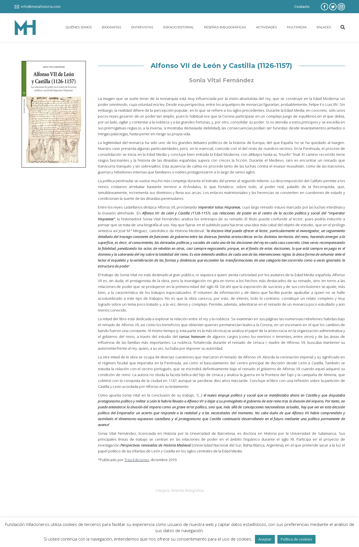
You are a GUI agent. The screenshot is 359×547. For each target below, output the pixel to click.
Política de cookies (296, 539)
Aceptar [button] (264, 539)
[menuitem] (79, 27)
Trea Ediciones (136, 459)
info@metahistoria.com (41, 6)
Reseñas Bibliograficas (187, 490)
